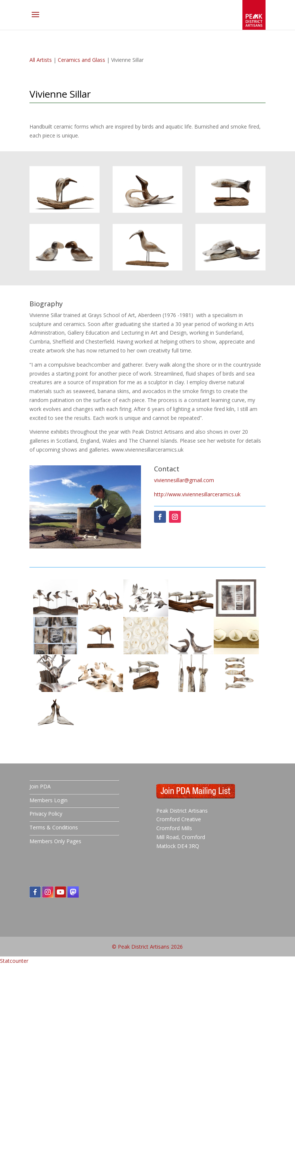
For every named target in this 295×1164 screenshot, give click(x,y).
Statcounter (14, 960)
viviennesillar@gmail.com (184, 480)
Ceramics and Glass (81, 59)
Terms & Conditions (53, 827)
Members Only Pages (55, 841)
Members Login (48, 800)
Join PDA (40, 786)
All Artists (40, 59)
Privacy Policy (45, 813)
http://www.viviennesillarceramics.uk (197, 494)
